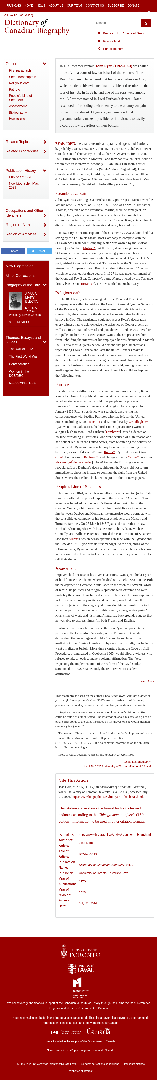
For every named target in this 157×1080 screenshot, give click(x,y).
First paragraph (20, 70)
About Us (56, 5)
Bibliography (18, 112)
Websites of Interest (81, 1070)
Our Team (74, 5)
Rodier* (109, 452)
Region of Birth (18, 225)
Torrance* (87, 284)
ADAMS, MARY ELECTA (31, 297)
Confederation (19, 364)
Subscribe (115, 5)
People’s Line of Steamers (20, 98)
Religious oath (19, 83)
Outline (11, 64)
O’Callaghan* (138, 422)
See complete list (23, 382)
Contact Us (95, 5)
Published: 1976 (20, 177)
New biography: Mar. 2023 (24, 185)
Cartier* (133, 457)
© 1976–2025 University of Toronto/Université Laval (117, 766)
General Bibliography (137, 761)
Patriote (14, 89)
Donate (133, 5)
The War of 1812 (21, 349)
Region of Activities (21, 234)
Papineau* (91, 457)
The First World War (23, 356)
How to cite (17, 118)
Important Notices (134, 1063)
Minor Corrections (20, 276)
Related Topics (18, 142)
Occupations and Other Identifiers (24, 213)
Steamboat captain (22, 77)
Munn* (74, 539)
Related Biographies (22, 151)
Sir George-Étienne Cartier (73, 462)
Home (29, 5)
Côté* (59, 457)
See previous (19, 322)
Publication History (21, 171)
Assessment (18, 106)
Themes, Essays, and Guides (23, 340)
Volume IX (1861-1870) (18, 15)
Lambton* (113, 432)
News (41, 5)
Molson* (89, 248)
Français (13, 5)
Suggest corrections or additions (100, 1063)
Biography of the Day (23, 285)
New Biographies (19, 266)
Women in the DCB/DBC (19, 373)
